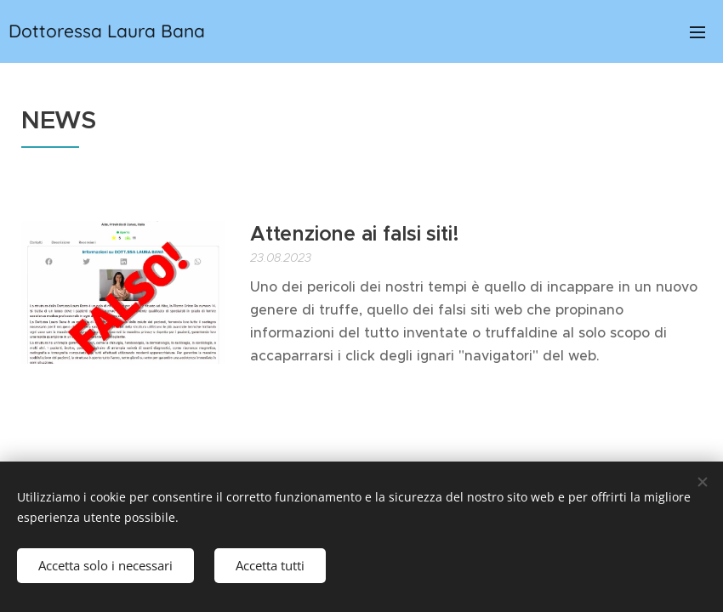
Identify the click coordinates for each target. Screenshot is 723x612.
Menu (697, 32)
